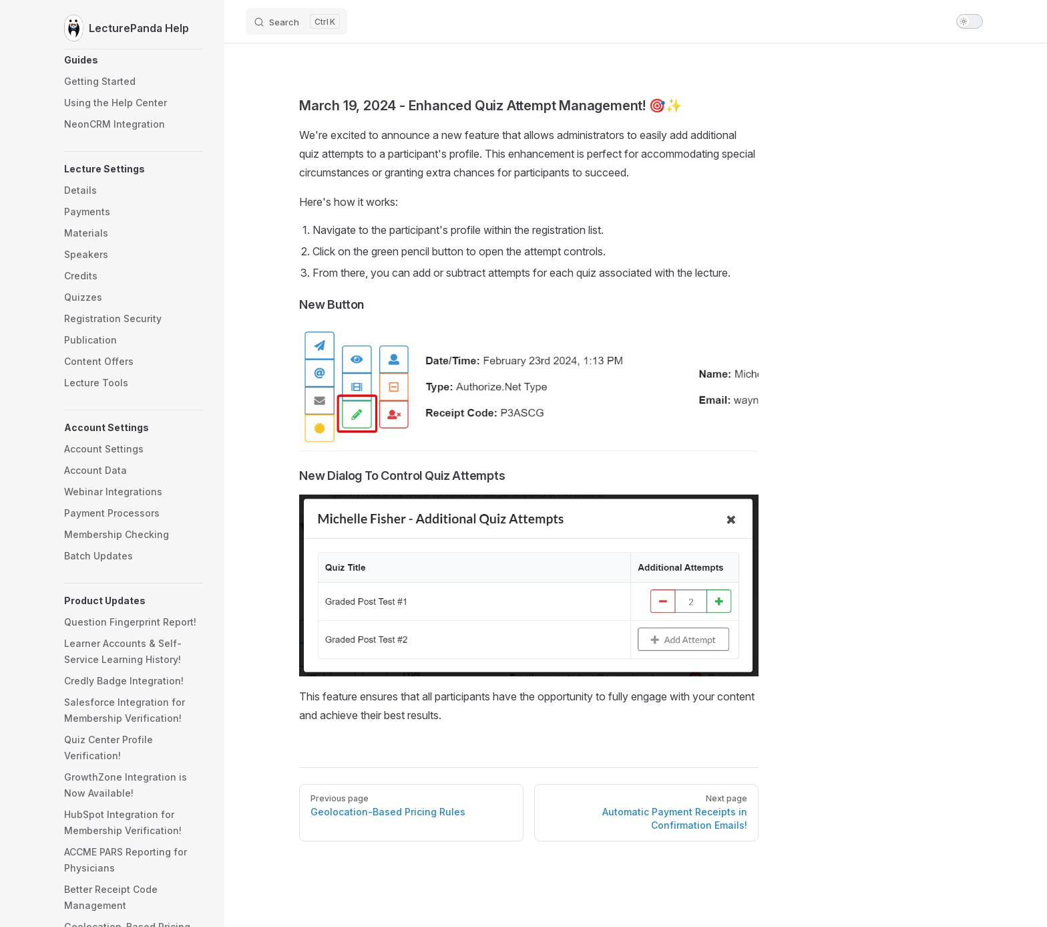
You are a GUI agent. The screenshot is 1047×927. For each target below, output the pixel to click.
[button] (133, 60)
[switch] (969, 21)
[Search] (296, 21)
